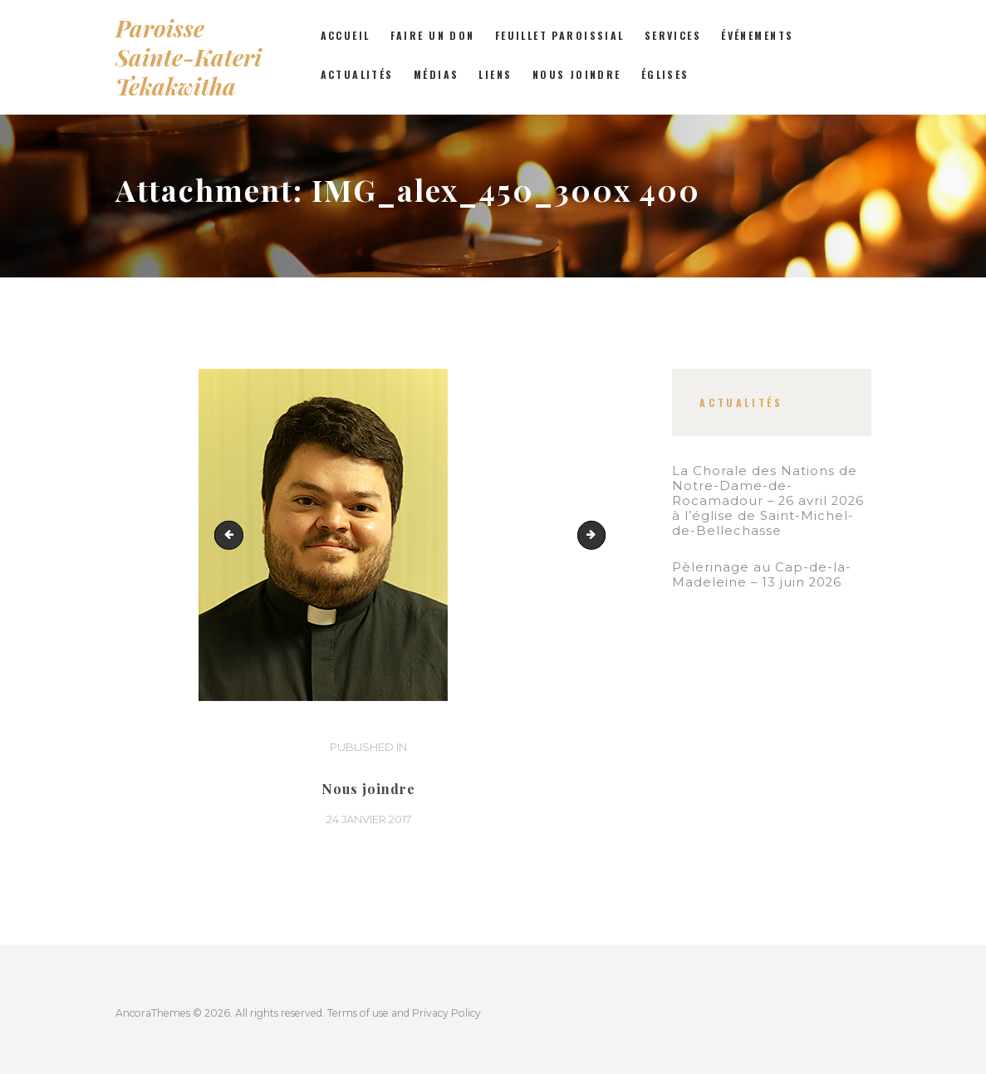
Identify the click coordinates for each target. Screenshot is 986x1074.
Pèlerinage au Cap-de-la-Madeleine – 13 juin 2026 (761, 575)
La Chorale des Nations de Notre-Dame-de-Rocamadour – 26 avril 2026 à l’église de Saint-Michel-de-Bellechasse (768, 500)
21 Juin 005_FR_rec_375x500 (232, 535)
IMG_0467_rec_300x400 (600, 535)
